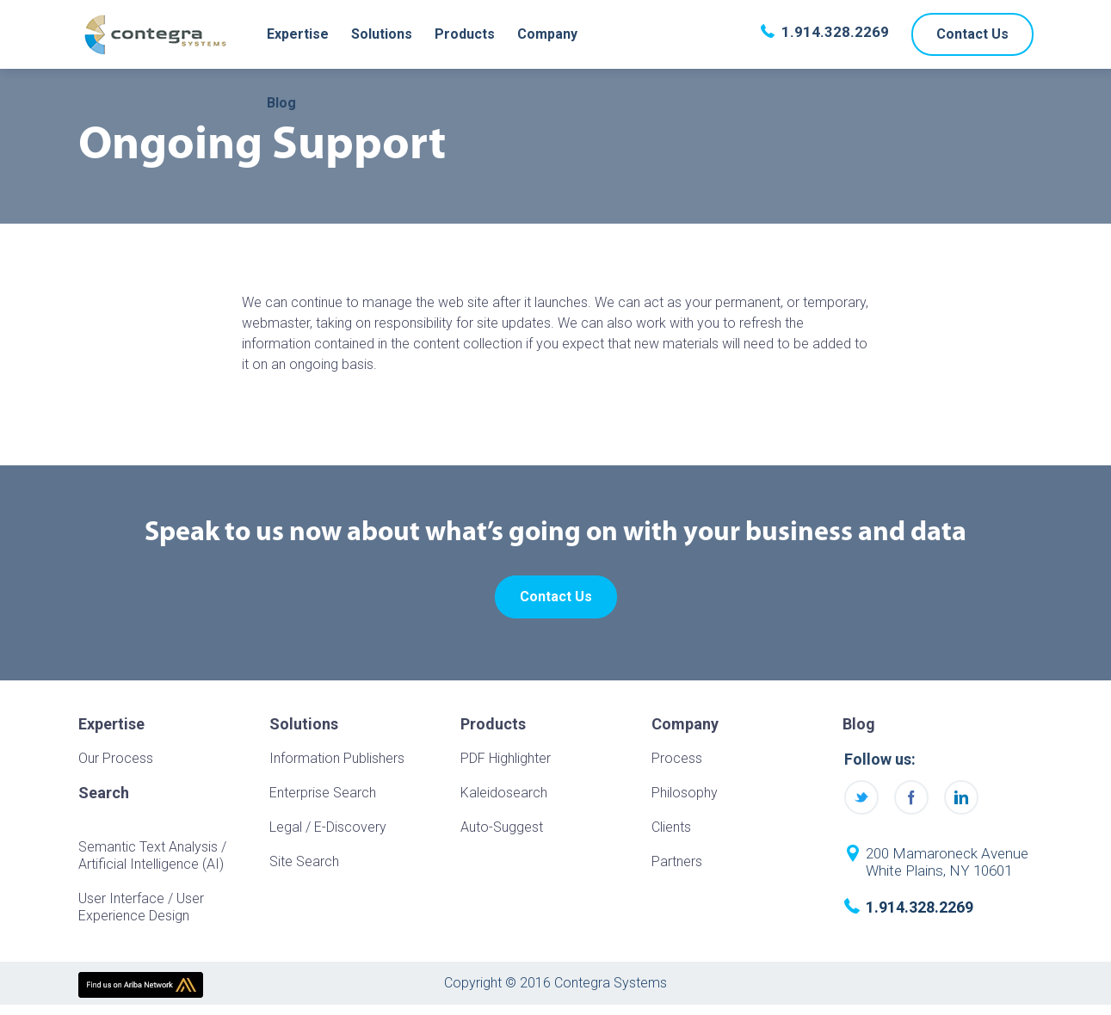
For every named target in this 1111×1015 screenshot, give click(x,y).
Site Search (304, 861)
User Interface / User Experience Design (141, 907)
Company (547, 34)
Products (465, 34)
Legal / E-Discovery (327, 827)
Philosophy (684, 792)
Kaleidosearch (503, 792)
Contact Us (972, 34)
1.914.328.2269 (835, 31)
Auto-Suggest (501, 827)
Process (676, 758)
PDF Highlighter (505, 758)
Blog (281, 103)
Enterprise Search (322, 792)
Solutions (381, 34)
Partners (676, 861)
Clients (671, 827)
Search (103, 793)
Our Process (115, 758)
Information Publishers (336, 758)
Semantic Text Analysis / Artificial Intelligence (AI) (152, 855)
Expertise (298, 34)
